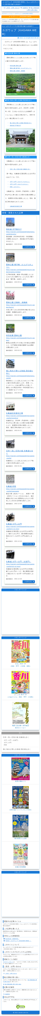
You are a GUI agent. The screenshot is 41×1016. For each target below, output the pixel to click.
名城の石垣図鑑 (20, 867)
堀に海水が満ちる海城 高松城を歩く (21, 123)
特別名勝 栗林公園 (15, 65)
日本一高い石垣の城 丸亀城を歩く (20, 169)
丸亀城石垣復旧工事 (16, 206)
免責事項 (24, 8)
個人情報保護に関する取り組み (12, 984)
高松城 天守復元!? (15, 125)
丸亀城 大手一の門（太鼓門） (18, 562)
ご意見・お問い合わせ (11, 8)
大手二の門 (8, 742)
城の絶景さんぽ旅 (20, 838)
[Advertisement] (20, 613)
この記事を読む (28, 247)
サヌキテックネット (8, 962)
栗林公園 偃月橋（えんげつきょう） (21, 68)
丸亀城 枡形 (11, 486)
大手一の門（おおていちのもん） (20, 181)
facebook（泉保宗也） (11, 938)
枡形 (5, 745)
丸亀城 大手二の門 (14, 524)
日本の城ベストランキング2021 (21, 810)
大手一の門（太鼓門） (11, 740)
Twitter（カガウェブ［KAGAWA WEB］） (17, 940)
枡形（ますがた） (15, 187)
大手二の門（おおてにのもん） (19, 184)
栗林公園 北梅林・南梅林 (17, 71)
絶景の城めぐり (20, 781)
